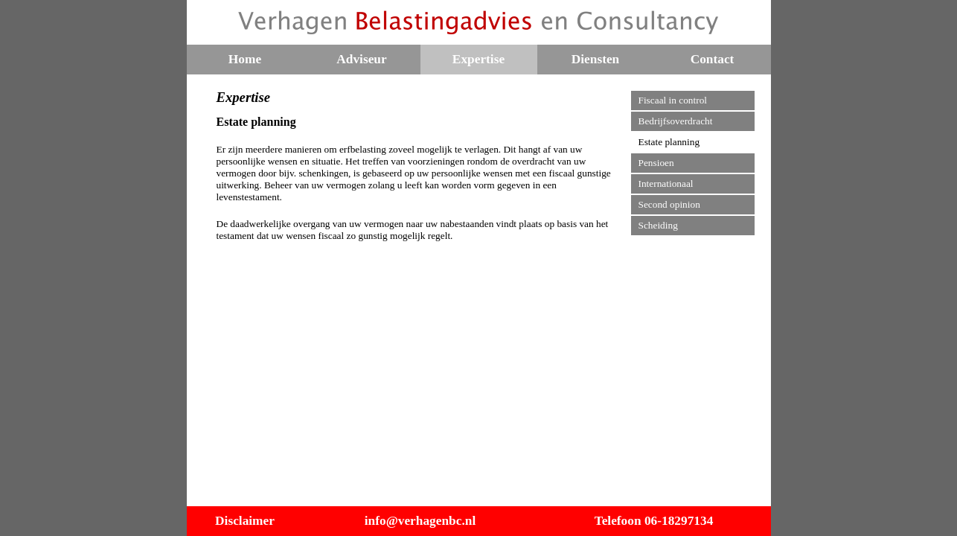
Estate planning (669, 141)
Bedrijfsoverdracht (675, 121)
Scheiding (658, 225)
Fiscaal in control (673, 100)
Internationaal (666, 183)
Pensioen (656, 162)
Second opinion (669, 204)
